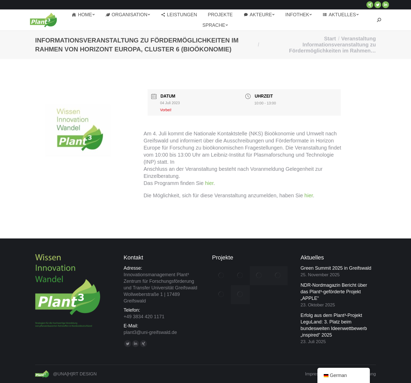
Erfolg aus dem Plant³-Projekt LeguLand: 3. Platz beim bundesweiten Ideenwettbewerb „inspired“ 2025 (334, 325)
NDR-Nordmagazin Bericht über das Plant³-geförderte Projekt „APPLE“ (334, 292)
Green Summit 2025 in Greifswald (336, 268)
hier (209, 183)
